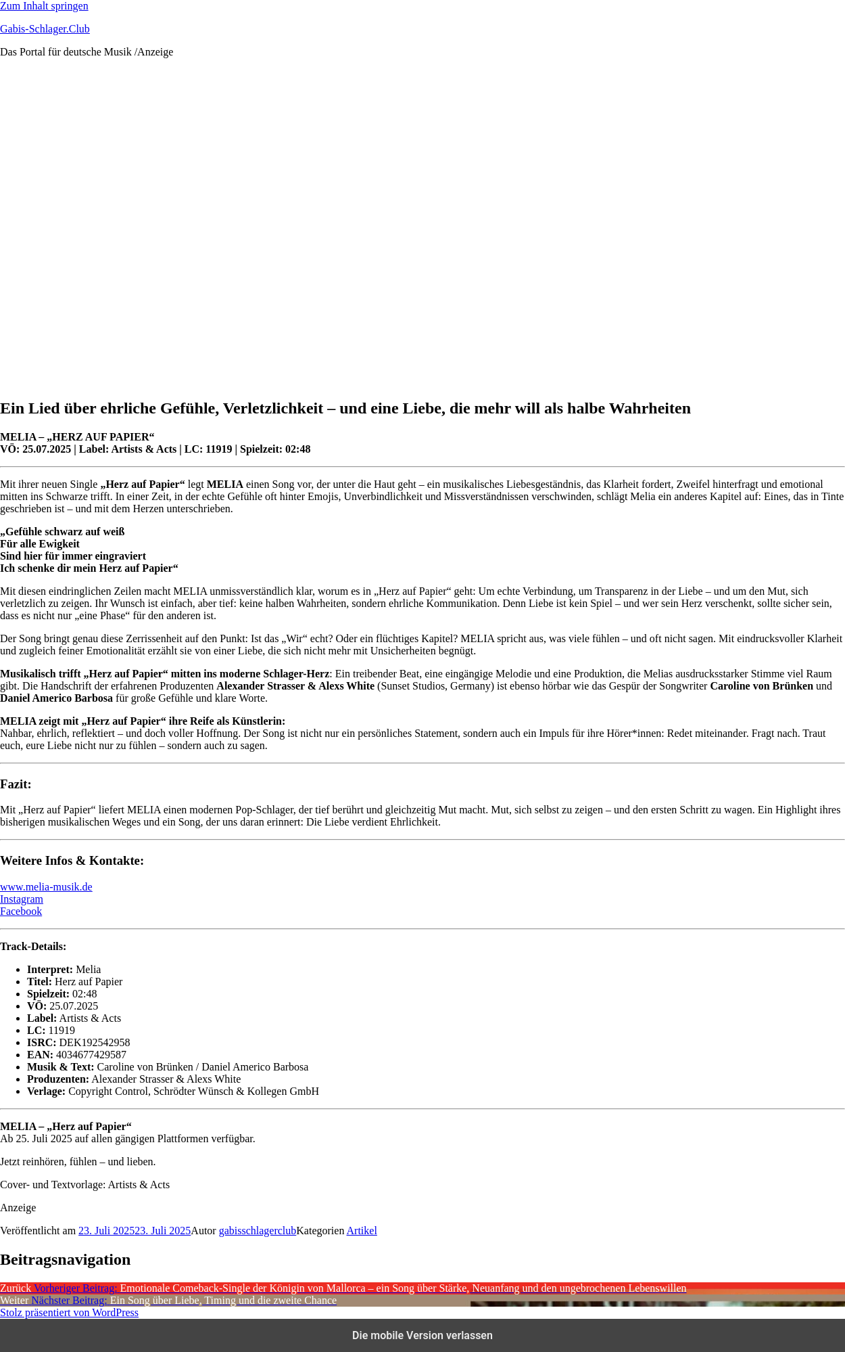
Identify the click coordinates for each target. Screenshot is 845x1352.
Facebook (21, 911)
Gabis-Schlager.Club (45, 29)
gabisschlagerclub (258, 1230)
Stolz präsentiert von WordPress (69, 1312)
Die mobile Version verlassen (422, 1335)
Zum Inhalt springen (44, 6)
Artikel (362, 1230)
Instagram (21, 899)
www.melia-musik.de (46, 887)
